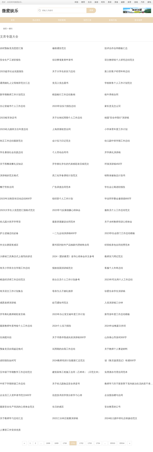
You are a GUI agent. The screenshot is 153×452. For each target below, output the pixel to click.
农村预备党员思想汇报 (11, 48)
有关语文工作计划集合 (11, 291)
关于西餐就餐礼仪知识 (11, 164)
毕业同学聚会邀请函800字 (118, 198)
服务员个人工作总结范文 (117, 210)
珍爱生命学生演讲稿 (115, 291)
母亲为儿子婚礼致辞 (62, 291)
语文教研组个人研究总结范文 (119, 60)
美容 (109, 2)
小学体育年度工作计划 (116, 129)
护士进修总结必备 (9, 233)
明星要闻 (62, 20)
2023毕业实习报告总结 (64, 106)
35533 (112, 443)
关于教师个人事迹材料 (116, 349)
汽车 (142, 2)
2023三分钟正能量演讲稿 (65, 418)
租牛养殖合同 (111, 94)
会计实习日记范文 (61, 141)
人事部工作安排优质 (10, 430)
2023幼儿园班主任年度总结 (14, 129)
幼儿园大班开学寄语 (10, 221)
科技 (76, 2)
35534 (121, 443)
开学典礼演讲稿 (113, 152)
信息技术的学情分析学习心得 (67, 395)
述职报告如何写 (8, 360)
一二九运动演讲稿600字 (64, 233)
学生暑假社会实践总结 (11, 152)
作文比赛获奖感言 (9, 245)
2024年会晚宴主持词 (115, 326)
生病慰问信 (5, 337)
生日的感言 (58, 406)
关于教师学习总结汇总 (11, 418)
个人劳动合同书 (60, 152)
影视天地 (113, 20)
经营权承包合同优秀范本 (117, 245)
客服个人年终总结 (114, 268)
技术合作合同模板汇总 (116, 48)
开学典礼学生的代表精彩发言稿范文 (70, 164)
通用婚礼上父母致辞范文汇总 (15, 83)
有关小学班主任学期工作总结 (15, 268)
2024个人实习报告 (61, 326)
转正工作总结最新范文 (11, 141)
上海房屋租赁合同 (61, 129)
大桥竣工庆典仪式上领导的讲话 (16, 256)
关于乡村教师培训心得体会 (118, 221)
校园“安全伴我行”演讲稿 (117, 117)
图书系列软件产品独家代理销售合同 (70, 245)
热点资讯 (36, 20)
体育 (129, 2)
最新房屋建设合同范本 (63, 221)
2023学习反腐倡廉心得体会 (66, 210)
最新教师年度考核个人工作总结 (16, 326)
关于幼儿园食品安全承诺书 (66, 383)
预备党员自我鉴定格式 (11, 349)
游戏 (136, 2)
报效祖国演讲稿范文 (62, 268)
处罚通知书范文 (60, 302)
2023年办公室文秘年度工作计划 (68, 314)
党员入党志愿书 (60, 83)
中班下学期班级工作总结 (12, 383)
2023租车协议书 (8, 117)
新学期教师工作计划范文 (12, 94)
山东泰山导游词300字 (116, 337)
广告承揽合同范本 (61, 187)
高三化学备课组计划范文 (65, 175)
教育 (83, 2)
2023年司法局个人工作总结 (119, 279)
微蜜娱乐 (10, 11)
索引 (11, 29)
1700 (65, 443)
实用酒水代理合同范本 (116, 372)
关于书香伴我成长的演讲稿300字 (69, 337)
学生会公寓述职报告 (115, 187)
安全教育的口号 (113, 406)
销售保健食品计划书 (115, 175)
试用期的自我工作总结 (63, 349)
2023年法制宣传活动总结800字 (16, 198)
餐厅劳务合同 (7, 187)
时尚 (103, 2)
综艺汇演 (87, 20)
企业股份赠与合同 (114, 395)
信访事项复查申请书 (62, 60)
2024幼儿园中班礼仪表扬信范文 (121, 418)
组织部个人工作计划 (62, 198)
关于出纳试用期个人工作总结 (67, 117)
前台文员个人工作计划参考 (66, 279)
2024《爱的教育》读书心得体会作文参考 (73, 256)
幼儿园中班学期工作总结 (117, 141)
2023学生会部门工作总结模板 (120, 233)
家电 (149, 2)
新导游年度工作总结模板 (117, 314)
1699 (56, 443)
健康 (123, 2)
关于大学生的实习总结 (63, 71)
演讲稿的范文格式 (9, 175)
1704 (98, 443)
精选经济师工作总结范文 (12, 279)
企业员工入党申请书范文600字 (15, 395)
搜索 (91, 10)
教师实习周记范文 (114, 256)
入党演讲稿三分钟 (114, 302)
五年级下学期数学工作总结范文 (16, 372)
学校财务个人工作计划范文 (118, 83)
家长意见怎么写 (113, 106)
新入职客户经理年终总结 (117, 71)
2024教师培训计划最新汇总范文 (68, 360)
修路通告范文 (59, 48)
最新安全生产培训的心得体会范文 (17, 406)
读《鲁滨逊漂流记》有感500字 (120, 360)
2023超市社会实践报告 (11, 71)
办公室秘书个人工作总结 (12, 106)
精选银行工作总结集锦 (63, 94)
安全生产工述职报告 (10, 60)
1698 (48, 443)
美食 (116, 2)
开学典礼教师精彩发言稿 (12, 314)
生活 (90, 2)
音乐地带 (138, 20)
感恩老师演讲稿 (8, 302)
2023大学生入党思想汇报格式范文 (17, 210)
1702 (81, 443)
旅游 (96, 2)
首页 (13, 20)
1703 (90, 443)
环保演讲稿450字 (113, 164)
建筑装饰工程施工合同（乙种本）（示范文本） (76, 372)
